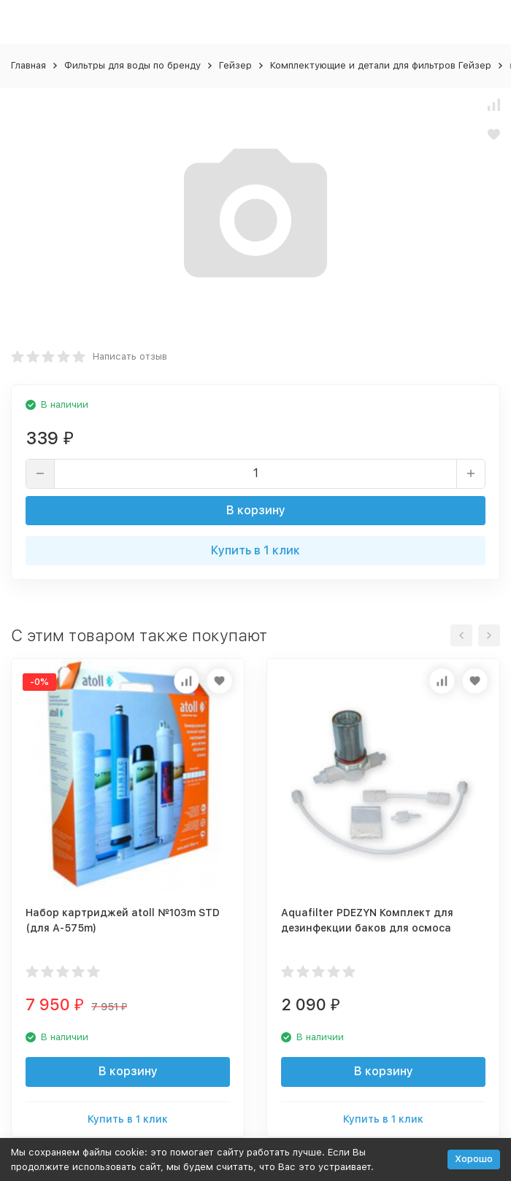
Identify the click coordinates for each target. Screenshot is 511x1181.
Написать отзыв (130, 356)
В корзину (255, 510)
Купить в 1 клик (255, 550)
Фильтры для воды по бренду (132, 65)
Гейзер (235, 65)
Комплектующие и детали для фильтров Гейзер (380, 65)
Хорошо (474, 1158)
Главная (28, 65)
